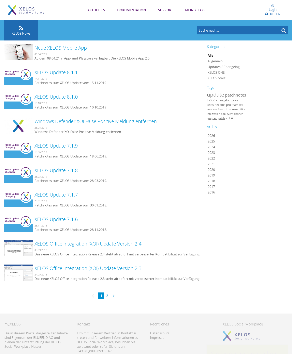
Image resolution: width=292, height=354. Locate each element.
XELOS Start (216, 78)
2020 (211, 169)
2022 (211, 158)
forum (221, 109)
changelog (223, 100)
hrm (228, 109)
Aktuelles (96, 10)
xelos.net (213, 105)
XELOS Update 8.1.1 (56, 72)
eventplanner (235, 114)
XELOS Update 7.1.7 (56, 194)
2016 (211, 192)
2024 (211, 147)
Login (273, 8)
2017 (211, 186)
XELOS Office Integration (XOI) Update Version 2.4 (88, 243)
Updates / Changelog (224, 67)
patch (221, 118)
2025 (211, 141)
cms (222, 105)
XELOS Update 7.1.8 (56, 170)
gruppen (212, 118)
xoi (241, 105)
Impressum (158, 337)
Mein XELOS (195, 10)
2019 (211, 175)
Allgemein (215, 61)
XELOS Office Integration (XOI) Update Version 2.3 (88, 268)
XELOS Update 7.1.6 (56, 219)
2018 (211, 181)
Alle (210, 55)
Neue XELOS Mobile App (60, 48)
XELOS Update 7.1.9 (56, 145)
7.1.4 (229, 118)
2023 (211, 152)
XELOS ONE (216, 72)
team (235, 105)
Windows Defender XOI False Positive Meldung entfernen (95, 121)
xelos (234, 100)
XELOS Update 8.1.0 (56, 97)
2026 (211, 135)
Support (165, 10)
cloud (211, 100)
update (215, 94)
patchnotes (235, 95)
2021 (211, 164)
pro (228, 105)
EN (278, 14)
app (223, 114)
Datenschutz (159, 333)
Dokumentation (131, 10)
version (212, 109)
